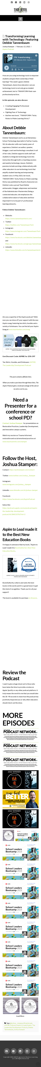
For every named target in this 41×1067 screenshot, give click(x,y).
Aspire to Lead (21, 1025)
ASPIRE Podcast (10, 1025)
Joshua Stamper (19, 1029)
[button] (20, 19)
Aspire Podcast (8, 49)
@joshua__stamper (16, 1023)
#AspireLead (27, 1023)
